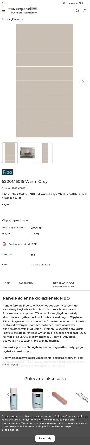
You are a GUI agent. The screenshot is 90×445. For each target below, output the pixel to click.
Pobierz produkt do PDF (19, 244)
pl (5, 3)
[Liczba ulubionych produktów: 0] (84, 10)
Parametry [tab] (26, 283)
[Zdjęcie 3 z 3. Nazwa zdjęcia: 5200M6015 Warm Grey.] (45, 153)
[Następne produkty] (82, 395)
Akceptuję (45, 438)
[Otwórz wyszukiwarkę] (77, 10)
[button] (83, 82)
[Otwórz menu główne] (4, 10)
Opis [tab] (7, 283)
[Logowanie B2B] (74, 3)
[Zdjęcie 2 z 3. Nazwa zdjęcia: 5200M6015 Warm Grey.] (27, 153)
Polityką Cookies (65, 416)
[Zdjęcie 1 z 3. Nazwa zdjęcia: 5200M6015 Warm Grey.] (10, 153)
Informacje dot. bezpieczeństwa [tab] (63, 285)
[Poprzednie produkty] (8, 395)
